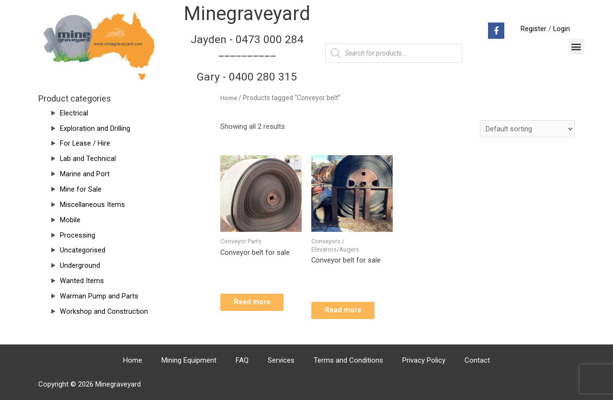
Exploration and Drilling (95, 128)
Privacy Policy (423, 360)
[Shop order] (527, 129)
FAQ (242, 360)
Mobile (70, 220)
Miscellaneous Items (92, 204)
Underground (80, 265)
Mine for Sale (81, 189)
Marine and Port (85, 174)
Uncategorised (82, 250)
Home (229, 98)
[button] (576, 47)
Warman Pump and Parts (99, 296)
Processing (77, 235)
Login (561, 28)
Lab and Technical (88, 158)
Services (281, 360)
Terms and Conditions (348, 360)
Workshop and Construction (104, 311)
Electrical (74, 113)
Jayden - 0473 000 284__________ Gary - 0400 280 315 (247, 58)
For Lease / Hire (85, 143)
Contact (477, 360)
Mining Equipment (188, 360)
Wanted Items (82, 280)
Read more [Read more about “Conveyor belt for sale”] (257, 304)
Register (533, 28)
